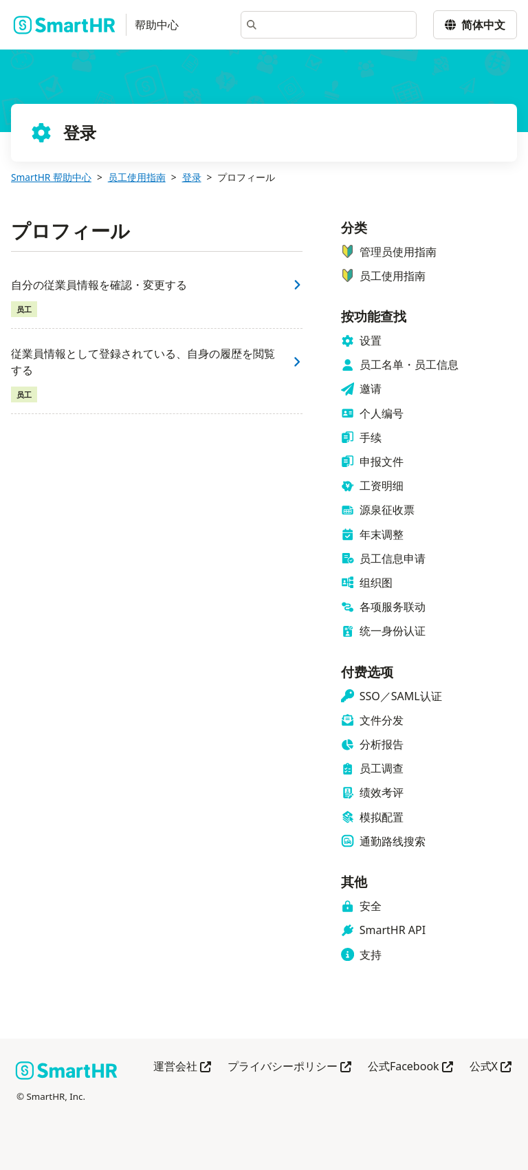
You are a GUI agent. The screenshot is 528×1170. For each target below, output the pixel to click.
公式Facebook (410, 1067)
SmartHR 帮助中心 (51, 177)
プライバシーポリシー (289, 1067)
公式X (491, 1067)
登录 (191, 177)
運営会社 (182, 1067)
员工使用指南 (137, 177)
